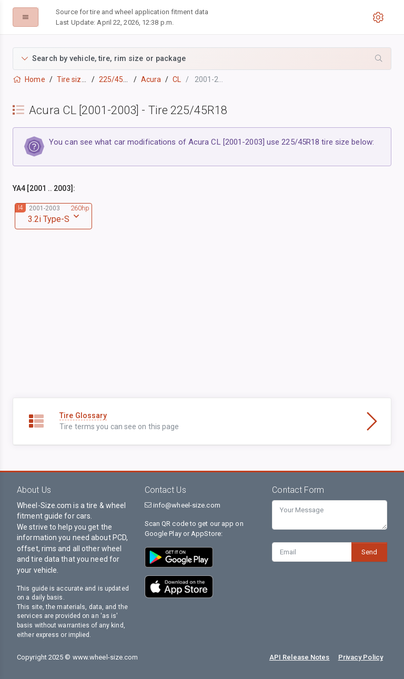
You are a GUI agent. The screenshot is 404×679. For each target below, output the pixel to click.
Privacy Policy (360, 657)
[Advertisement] (202, 324)
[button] (202, 58)
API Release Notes (299, 657)
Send (369, 552)
